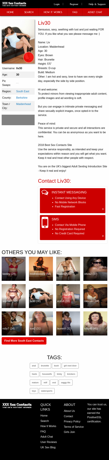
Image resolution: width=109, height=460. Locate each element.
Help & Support (95, 4)
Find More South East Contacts (24, 340)
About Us (69, 411)
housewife (47, 374)
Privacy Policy (72, 421)
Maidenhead (23, 104)
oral (54, 382)
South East (22, 91)
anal (34, 366)
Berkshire (21, 97)
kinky (59, 374)
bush (56, 366)
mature (35, 382)
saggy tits (65, 382)
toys (34, 391)
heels (34, 374)
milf (45, 382)
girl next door (70, 366)
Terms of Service (74, 426)
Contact (68, 416)
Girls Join (69, 432)
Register (72, 4)
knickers (71, 374)
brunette (45, 366)
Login (55, 4)
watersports (46, 391)
